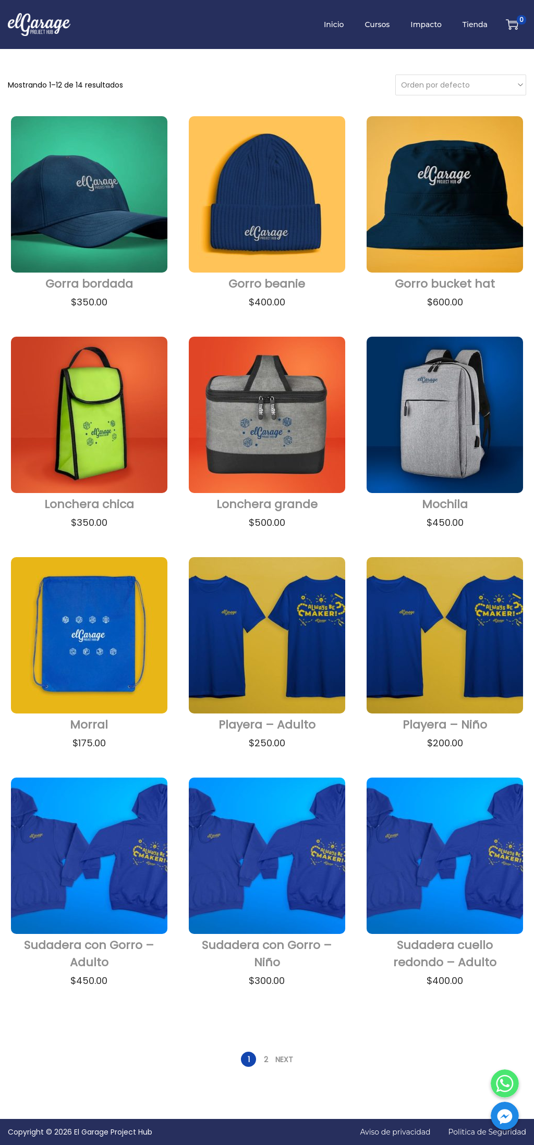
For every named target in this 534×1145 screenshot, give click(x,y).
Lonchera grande (267, 504)
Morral (89, 725)
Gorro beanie (266, 284)
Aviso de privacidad (395, 1132)
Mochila (445, 504)
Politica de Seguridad (487, 1132)
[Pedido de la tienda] (458, 85)
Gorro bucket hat (445, 284)
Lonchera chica (89, 504)
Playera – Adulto (267, 725)
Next (284, 1059)
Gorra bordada (89, 284)
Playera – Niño (445, 725)
